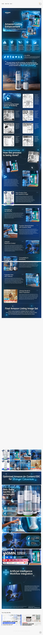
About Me (7, 3)
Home (3, 3)
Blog (11, 3)
